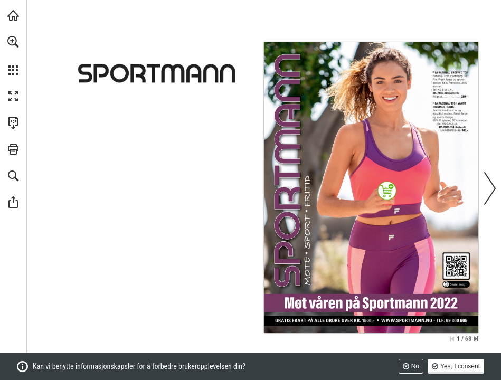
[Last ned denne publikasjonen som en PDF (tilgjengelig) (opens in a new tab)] (13, 123)
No (415, 366)
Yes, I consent (460, 366)
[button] (13, 41)
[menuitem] (13, 55)
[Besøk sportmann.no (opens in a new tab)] (13, 15)
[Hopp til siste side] (476, 338)
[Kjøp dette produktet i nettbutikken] (387, 191)
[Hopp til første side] (452, 338)
